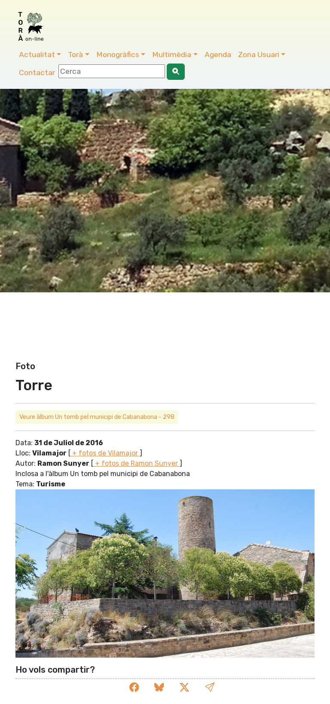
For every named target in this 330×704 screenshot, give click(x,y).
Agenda (218, 54)
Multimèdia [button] (171, 54)
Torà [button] (75, 54)
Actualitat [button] (37, 54)
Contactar (37, 72)
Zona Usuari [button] (258, 54)
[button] (209, 687)
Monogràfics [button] (117, 54)
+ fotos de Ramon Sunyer (136, 463)
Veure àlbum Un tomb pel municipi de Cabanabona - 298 (96, 417)
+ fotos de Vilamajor (105, 453)
